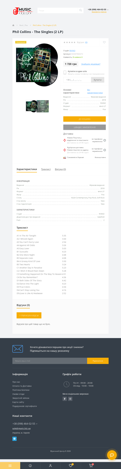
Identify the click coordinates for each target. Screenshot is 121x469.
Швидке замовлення (84, 127)
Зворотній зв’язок (20, 398)
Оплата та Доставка (22, 386)
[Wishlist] (104, 42)
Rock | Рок (24, 25)
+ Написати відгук (29, 315)
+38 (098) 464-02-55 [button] (25, 423)
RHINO (72, 50)
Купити (97, 79)
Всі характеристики (95, 91)
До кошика (84, 119)
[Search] (81, 10)
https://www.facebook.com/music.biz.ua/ (64, 399)
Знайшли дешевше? (90, 64)
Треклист (46, 169)
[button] (50, 465)
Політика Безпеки (20, 390)
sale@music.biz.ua (21, 428)
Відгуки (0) (60, 169)
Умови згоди (18, 394)
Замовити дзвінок (99, 12)
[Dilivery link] (105, 140)
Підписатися (98, 361)
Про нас (16, 382)
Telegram (14, 439)
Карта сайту (18, 402)
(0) (86, 42)
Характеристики (27, 169)
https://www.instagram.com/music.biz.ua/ (70, 399)
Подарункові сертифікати (24, 406)
